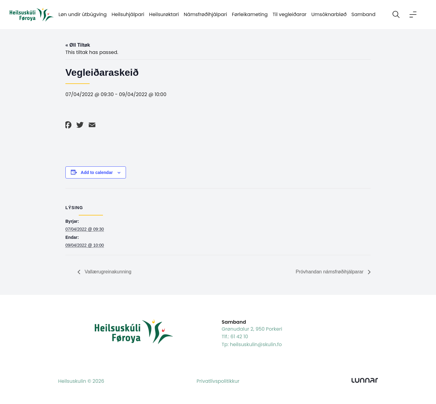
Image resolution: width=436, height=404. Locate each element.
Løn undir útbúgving (82, 14)
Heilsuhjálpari (127, 14)
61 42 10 (239, 336)
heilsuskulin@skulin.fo (256, 344)
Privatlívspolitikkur (218, 381)
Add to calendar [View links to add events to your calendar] (97, 172)
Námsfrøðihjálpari (205, 14)
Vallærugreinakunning (107, 271)
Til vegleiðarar (289, 14)
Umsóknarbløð (328, 14)
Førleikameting (250, 14)
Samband (363, 14)
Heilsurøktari (164, 14)
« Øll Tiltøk (77, 45)
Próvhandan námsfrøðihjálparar (330, 271)
